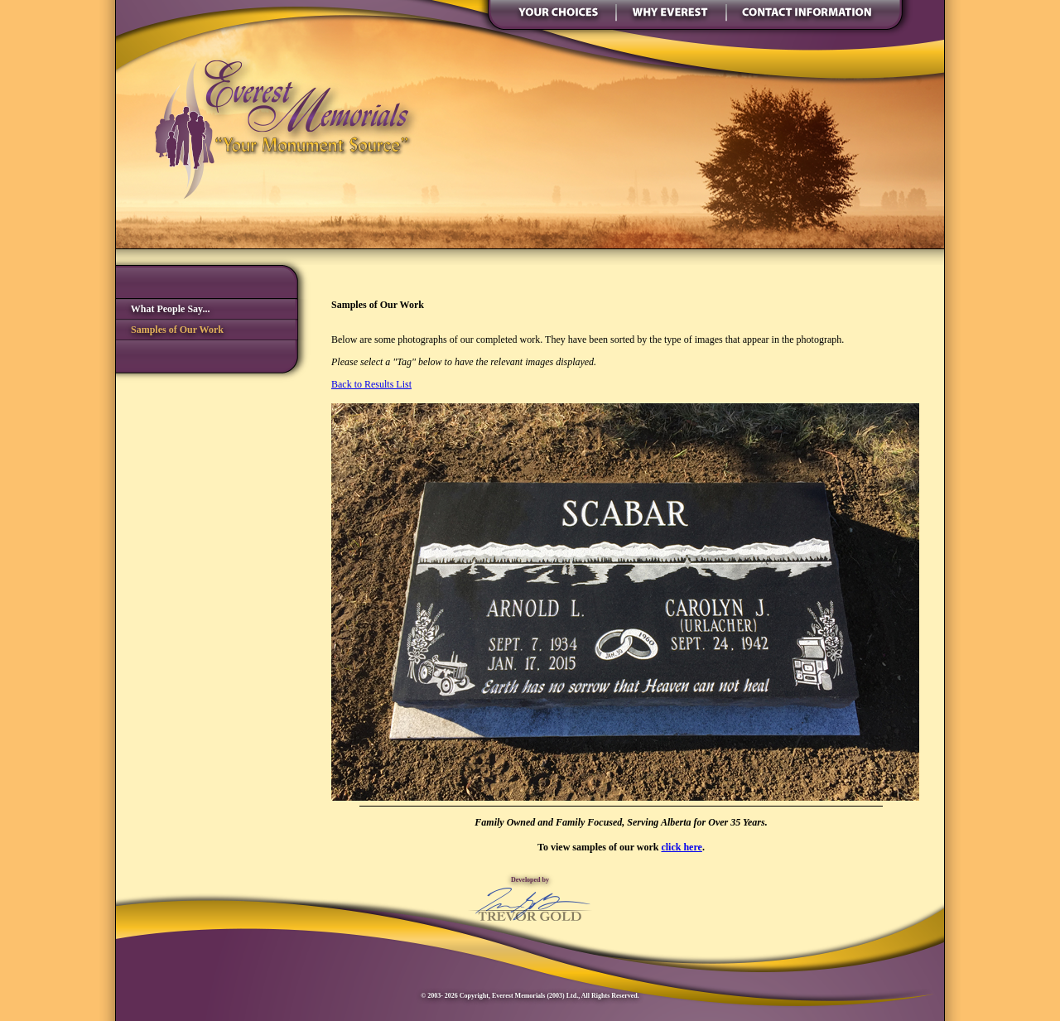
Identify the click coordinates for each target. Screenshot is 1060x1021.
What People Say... (163, 309)
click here (681, 847)
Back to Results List (371, 384)
